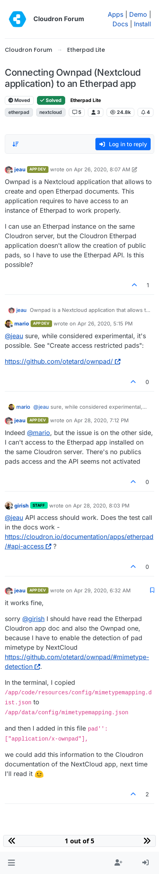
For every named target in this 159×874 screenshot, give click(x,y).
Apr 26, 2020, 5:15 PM (105, 323)
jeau (19, 169)
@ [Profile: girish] (33, 619)
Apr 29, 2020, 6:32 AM (102, 590)
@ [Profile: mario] (38, 433)
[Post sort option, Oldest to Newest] (15, 144)
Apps (115, 14)
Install (142, 24)
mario (21, 323)
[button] (11, 863)
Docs (120, 24)
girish (21, 505)
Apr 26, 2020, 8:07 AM (102, 169)
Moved (19, 100)
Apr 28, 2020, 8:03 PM (101, 505)
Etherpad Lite (85, 100)
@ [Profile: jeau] (14, 336)
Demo (138, 14)
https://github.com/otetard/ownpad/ (62, 361)
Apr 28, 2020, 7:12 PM (101, 420)
